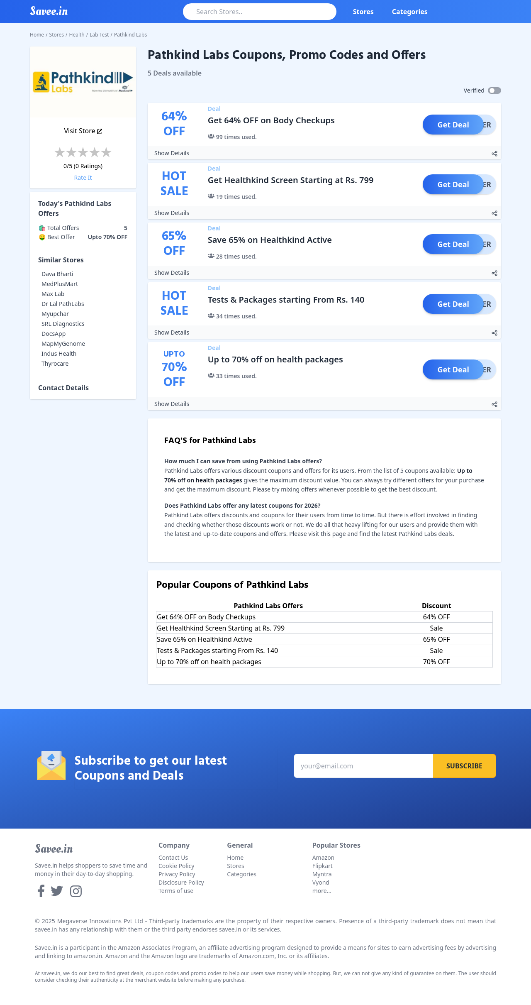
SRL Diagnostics (63, 324)
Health (77, 34)
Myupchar (55, 314)
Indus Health (58, 353)
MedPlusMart (59, 284)
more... (321, 891)
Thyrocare (55, 363)
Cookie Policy (176, 866)
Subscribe (464, 765)
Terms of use (175, 891)
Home (37, 34)
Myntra (322, 874)
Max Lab (52, 294)
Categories (410, 11)
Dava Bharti (57, 274)
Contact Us (173, 857)
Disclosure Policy (181, 882)
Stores (363, 11)
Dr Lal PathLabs (62, 304)
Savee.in (54, 849)
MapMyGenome (63, 343)
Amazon (323, 857)
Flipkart (322, 866)
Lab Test (99, 34)
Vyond (320, 882)
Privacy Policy (176, 874)
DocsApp (53, 333)
